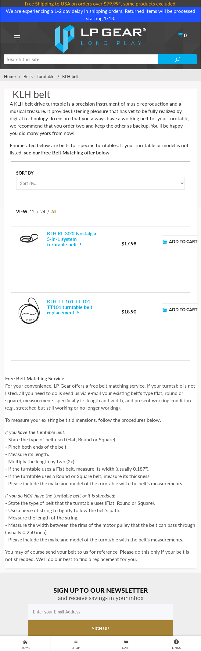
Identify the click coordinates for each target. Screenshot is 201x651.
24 (42, 211)
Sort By (25, 172)
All (53, 211)
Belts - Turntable (38, 76)
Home (10, 76)
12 (32, 211)
